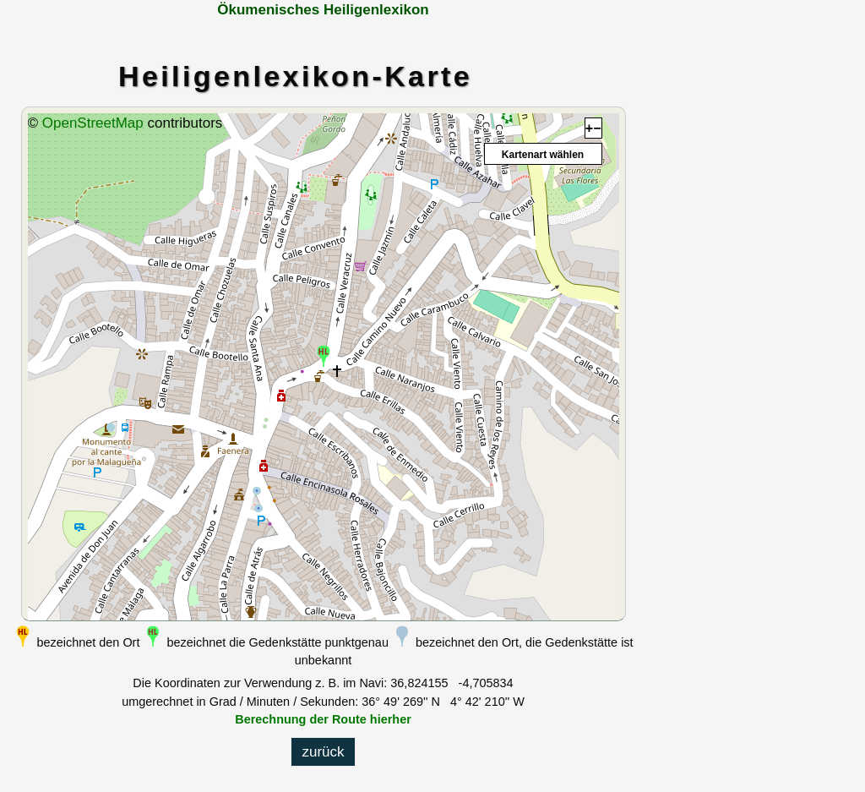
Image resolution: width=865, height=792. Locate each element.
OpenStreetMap (93, 123)
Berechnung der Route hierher (323, 719)
